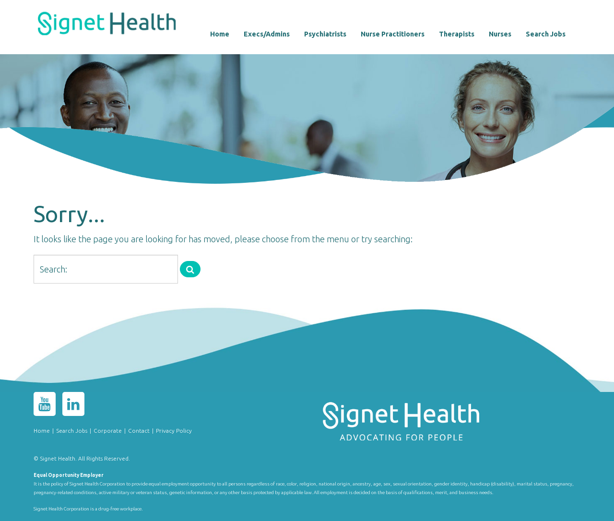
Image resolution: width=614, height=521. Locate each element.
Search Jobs (546, 34)
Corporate (108, 430)
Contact (139, 430)
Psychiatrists (325, 34)
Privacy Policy (174, 430)
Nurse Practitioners (393, 34)
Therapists (456, 34)
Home (219, 34)
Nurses (500, 34)
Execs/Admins (267, 34)
